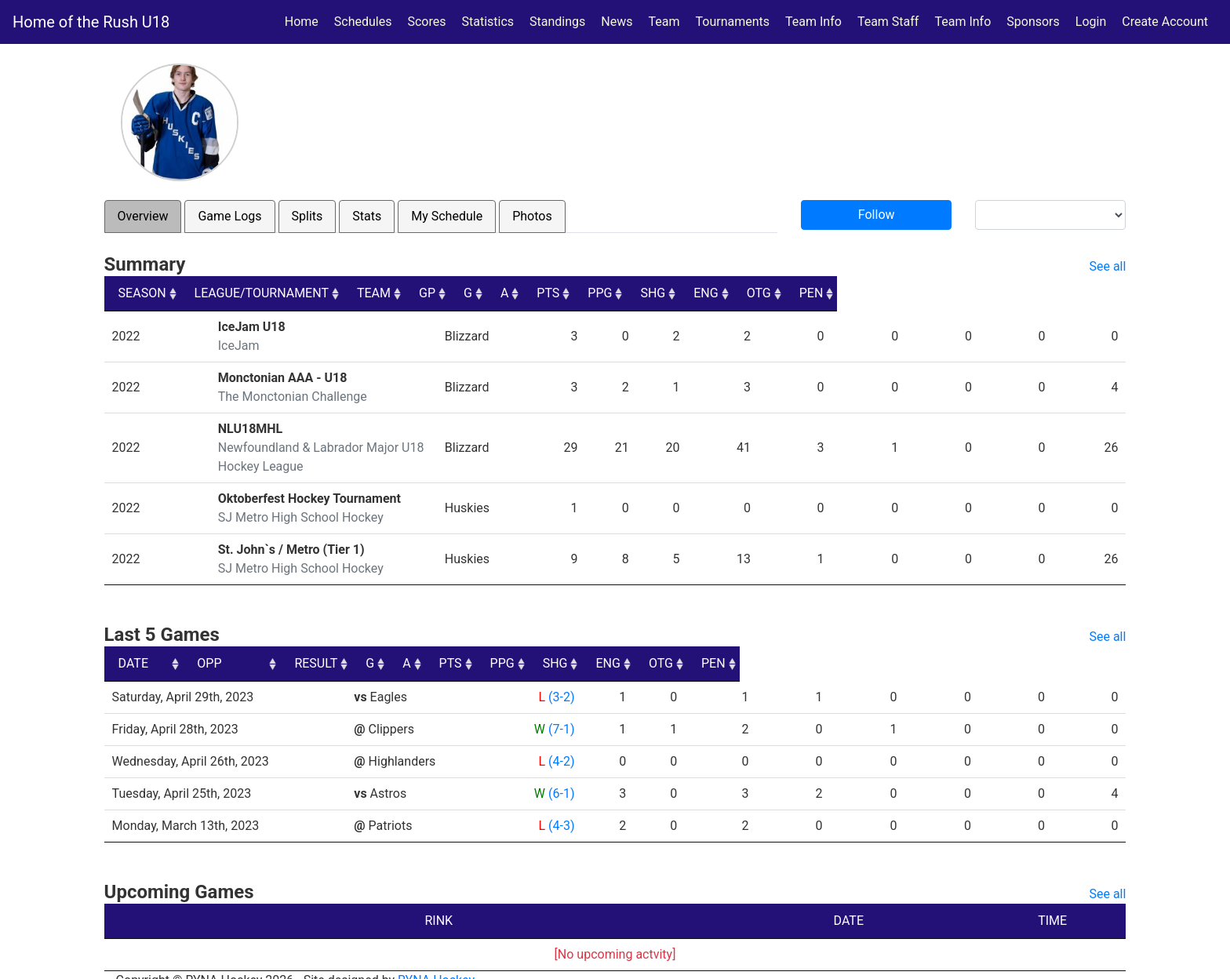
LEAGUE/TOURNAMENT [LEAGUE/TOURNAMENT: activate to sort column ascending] (273, 293)
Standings (557, 21)
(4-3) (560, 806)
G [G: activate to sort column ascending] (698, 293)
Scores (429, 20)
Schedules (363, 21)
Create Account (1165, 21)
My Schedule (446, 216)
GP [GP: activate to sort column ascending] (652, 293)
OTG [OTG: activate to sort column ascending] (1038, 293)
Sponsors (1033, 21)
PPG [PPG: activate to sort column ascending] (854, 293)
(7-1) (560, 710)
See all (1107, 266)
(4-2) (560, 742)
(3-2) (560, 678)
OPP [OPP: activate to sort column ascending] (371, 644)
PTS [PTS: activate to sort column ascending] (793, 293)
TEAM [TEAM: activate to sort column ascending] (581, 293)
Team (664, 21)
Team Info (813, 21)
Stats (366, 216)
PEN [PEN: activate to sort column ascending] (1100, 293)
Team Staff (888, 21)
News (616, 21)
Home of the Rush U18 (91, 22)
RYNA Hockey (436, 961)
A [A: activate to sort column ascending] (741, 293)
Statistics (490, 20)
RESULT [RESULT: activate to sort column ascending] (545, 644)
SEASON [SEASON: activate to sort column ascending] (142, 293)
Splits (307, 216)
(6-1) (560, 774)
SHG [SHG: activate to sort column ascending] (915, 293)
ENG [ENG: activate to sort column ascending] (977, 293)
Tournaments (733, 21)
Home (301, 21)
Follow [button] (876, 214)
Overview (143, 216)
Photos (532, 216)
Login (1090, 21)
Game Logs (229, 216)
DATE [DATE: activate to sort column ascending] (133, 644)
